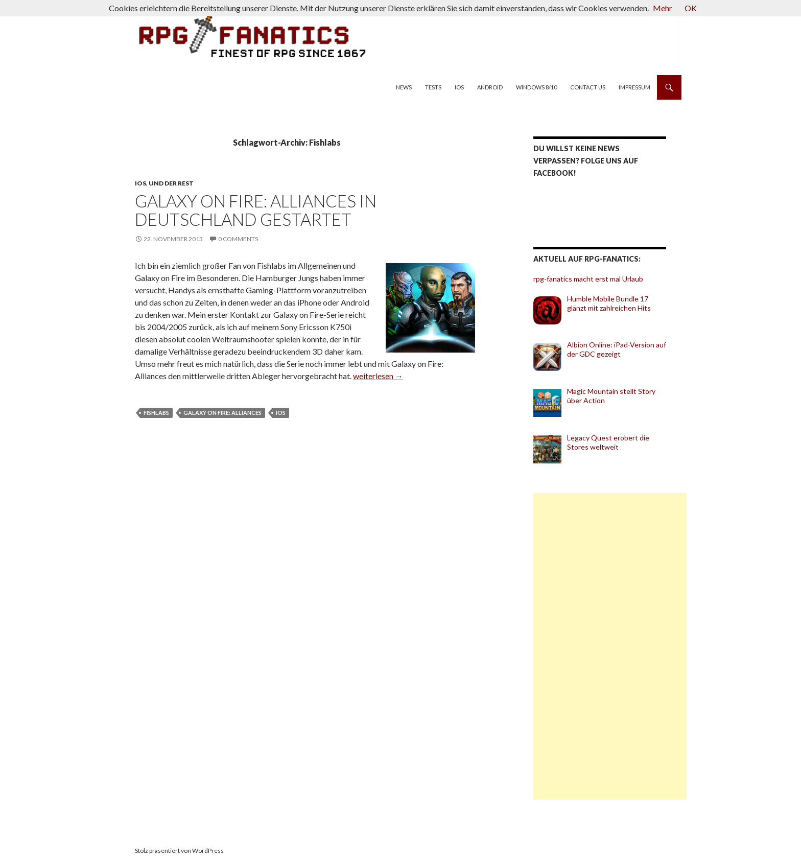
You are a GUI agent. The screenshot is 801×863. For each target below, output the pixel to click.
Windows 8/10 (536, 87)
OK (691, 8)
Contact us (587, 87)
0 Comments (238, 239)
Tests (433, 87)
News (404, 87)
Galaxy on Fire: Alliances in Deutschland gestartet (255, 210)
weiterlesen (378, 376)
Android (490, 87)
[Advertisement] (610, 646)
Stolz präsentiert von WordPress (179, 850)
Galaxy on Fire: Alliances (222, 412)
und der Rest (171, 183)
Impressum (634, 87)
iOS (459, 87)
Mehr (662, 8)
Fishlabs (156, 412)
